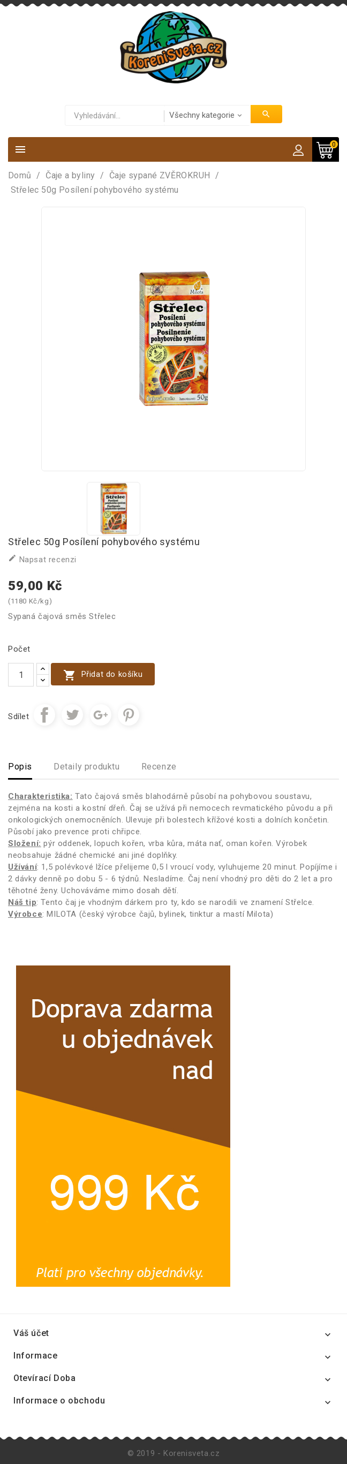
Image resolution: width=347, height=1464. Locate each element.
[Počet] (21, 674)
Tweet (72, 715)
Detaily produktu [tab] (87, 766)
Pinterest (128, 715)
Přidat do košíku (102, 675)
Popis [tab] (20, 766)
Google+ (100, 715)
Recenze (159, 766)
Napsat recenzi (42, 559)
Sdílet (44, 715)
